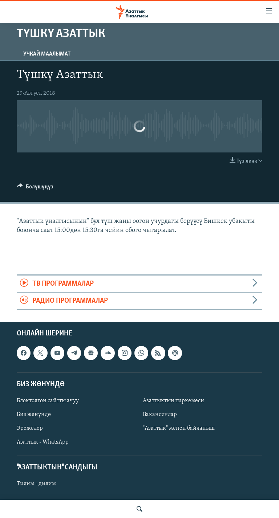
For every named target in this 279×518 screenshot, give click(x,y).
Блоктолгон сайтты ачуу (48, 401)
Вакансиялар (160, 414)
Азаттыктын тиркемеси (173, 401)
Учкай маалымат (46, 54)
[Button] (35, 188)
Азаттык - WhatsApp (43, 442)
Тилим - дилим (36, 484)
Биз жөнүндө (34, 414)
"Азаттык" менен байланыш (179, 428)
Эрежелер (30, 428)
